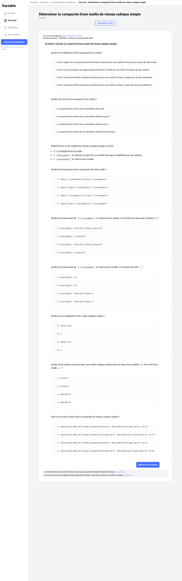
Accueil (9, 13)
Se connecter (12, 34)
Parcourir (10, 20)
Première (44, 2)
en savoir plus (120, 472)
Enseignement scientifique (64, 2)
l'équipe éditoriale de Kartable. (72, 36)
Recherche (11, 27)
